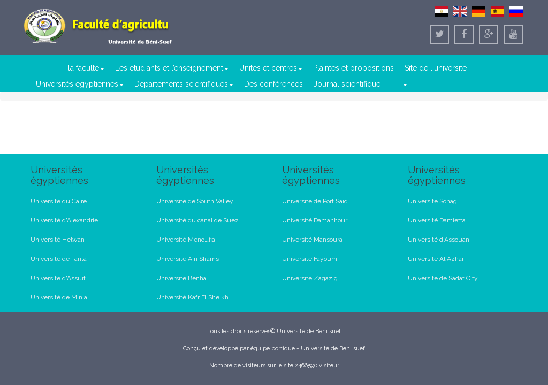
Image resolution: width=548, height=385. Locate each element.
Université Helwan (58, 239)
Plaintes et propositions (353, 68)
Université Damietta (437, 220)
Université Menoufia (185, 239)
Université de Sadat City (443, 278)
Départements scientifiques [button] (183, 84)
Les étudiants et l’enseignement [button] (172, 68)
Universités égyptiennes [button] (80, 84)
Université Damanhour (314, 220)
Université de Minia (59, 297)
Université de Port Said (315, 201)
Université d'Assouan (438, 239)
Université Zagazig (310, 278)
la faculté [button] (86, 68)
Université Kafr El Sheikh (192, 297)
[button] (405, 84)
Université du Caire (59, 201)
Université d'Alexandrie (64, 220)
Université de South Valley (194, 201)
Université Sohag (432, 201)
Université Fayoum (309, 259)
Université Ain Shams (187, 259)
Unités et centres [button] (270, 68)
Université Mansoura (312, 239)
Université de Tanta (59, 259)
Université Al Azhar (436, 259)
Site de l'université (436, 68)
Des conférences (273, 84)
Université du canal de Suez (197, 220)
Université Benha (181, 278)
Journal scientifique (347, 84)
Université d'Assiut (58, 278)
